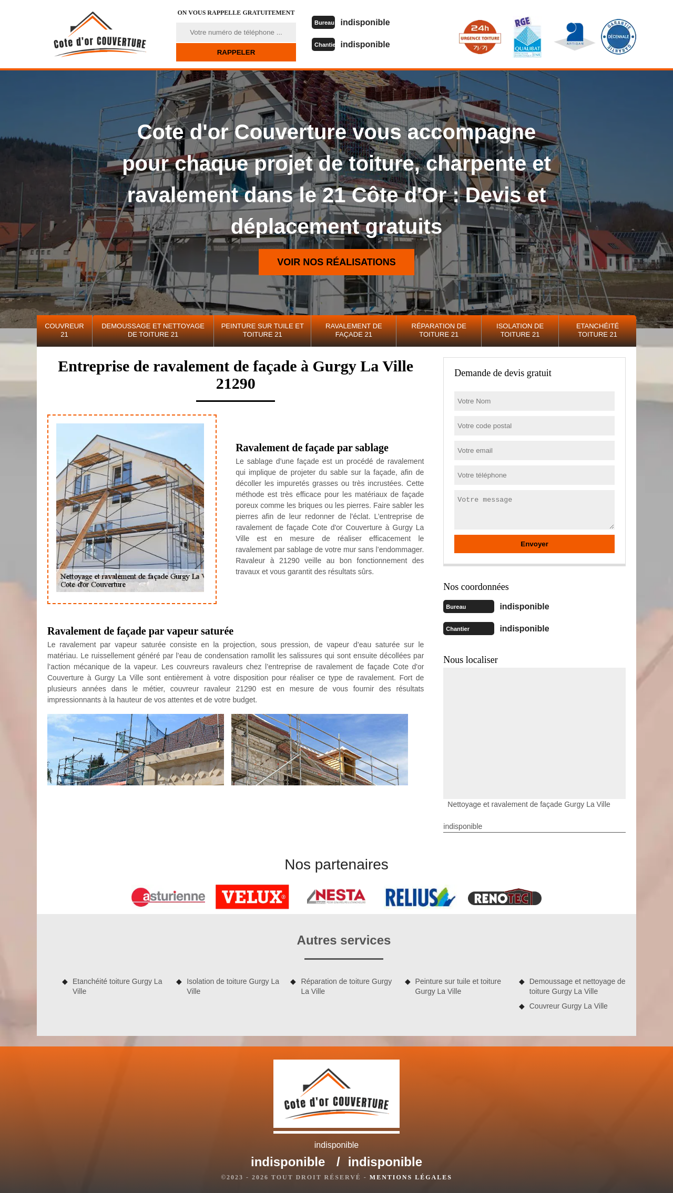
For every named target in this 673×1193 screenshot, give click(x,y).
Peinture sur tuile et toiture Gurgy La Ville (458, 984)
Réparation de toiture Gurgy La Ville (346, 984)
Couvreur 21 (64, 330)
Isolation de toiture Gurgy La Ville (233, 984)
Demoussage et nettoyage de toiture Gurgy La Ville (577, 984)
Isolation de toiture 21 (520, 330)
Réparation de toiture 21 (439, 330)
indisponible (375, 21)
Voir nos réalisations (336, 262)
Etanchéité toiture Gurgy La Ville (117, 984)
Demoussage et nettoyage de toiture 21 (153, 330)
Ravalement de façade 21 (353, 330)
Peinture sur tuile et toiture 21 (262, 330)
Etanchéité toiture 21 (597, 330)
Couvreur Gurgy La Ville (568, 1004)
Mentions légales (411, 1175)
